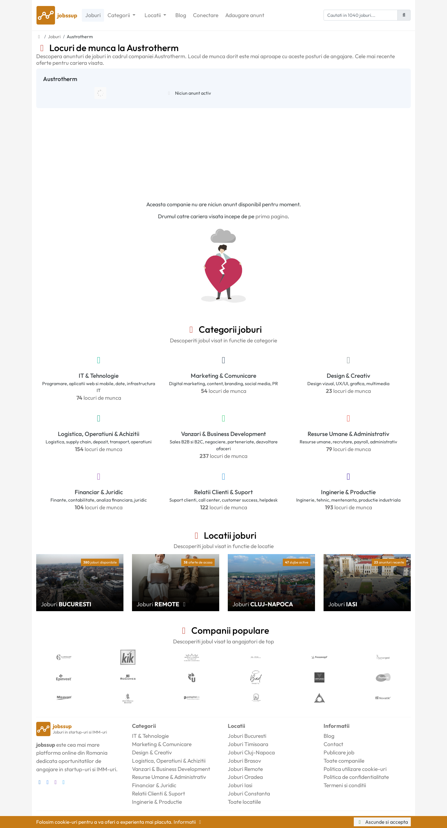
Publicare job (339, 752)
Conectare (205, 15)
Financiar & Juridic (99, 492)
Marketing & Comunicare (223, 375)
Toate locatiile (244, 801)
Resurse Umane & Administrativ (348, 433)
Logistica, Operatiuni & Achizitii (98, 433)
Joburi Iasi (240, 785)
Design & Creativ (348, 375)
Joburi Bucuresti (247, 735)
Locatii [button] (153, 15)
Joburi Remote (245, 769)
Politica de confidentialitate (356, 777)
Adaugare (244, 15)
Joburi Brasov (244, 760)
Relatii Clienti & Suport (223, 492)
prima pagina (271, 216)
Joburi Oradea (245, 777)
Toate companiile (344, 760)
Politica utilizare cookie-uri (355, 769)
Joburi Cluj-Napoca (251, 752)
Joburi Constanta (249, 793)
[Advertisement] (223, 151)
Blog (180, 15)
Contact (333, 744)
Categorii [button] (119, 15)
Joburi (93, 15)
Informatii (188, 822)
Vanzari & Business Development (223, 433)
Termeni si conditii (345, 785)
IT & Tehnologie (99, 375)
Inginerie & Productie (348, 492)
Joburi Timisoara (248, 744)
